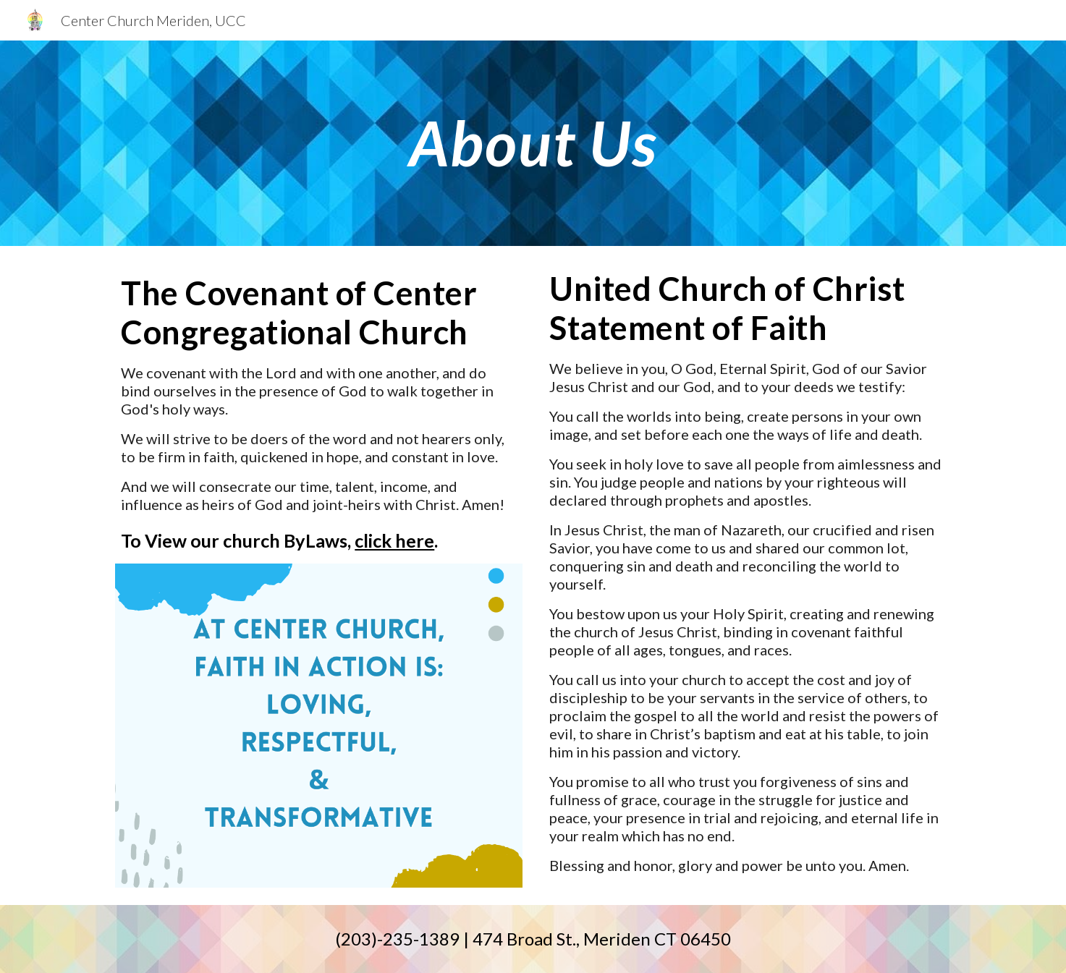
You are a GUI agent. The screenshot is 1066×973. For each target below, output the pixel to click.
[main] (533, 142)
